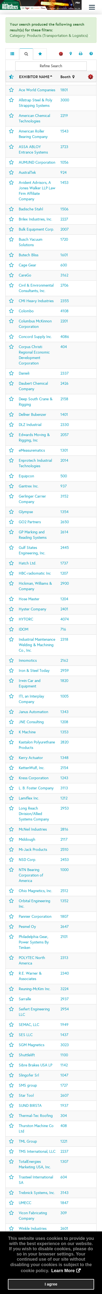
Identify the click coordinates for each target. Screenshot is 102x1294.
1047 (64, 1075)
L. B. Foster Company (36, 788)
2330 (64, 424)
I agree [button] (51, 1284)
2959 (64, 670)
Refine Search (51, 66)
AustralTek (27, 172)
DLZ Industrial (30, 424)
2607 (64, 1095)
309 (63, 1213)
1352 (64, 901)
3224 (64, 989)
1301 (64, 450)
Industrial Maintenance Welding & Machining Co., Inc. (37, 645)
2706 (64, 285)
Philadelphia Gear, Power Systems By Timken (34, 942)
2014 (64, 460)
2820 (64, 742)
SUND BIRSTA (30, 1105)
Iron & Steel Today (34, 670)
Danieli (24, 373)
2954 (64, 1009)
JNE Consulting (31, 722)
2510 (64, 849)
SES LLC (26, 1035)
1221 (63, 1141)
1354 (64, 512)
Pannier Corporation (35, 916)
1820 (64, 680)
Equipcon (26, 476)
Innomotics (28, 660)
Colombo (26, 311)
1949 (64, 1024)
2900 (64, 583)
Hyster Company (32, 609)
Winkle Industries (33, 1228)
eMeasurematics (32, 450)
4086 (64, 336)
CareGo (25, 275)
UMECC (25, 1203)
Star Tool (26, 1095)
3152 (64, 496)
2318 (64, 639)
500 (63, 476)
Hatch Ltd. (27, 563)
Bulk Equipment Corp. (36, 229)
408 (63, 1126)
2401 (64, 609)
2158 (64, 399)
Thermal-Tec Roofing (36, 1115)
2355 (64, 301)
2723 (64, 147)
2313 (64, 957)
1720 (64, 239)
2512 (64, 891)
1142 (64, 1065)
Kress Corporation (33, 778)
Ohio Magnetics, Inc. (35, 891)
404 (63, 347)
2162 (64, 660)
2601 (64, 1228)
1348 (64, 757)
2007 (64, 229)
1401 (64, 414)
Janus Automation (33, 712)
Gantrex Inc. (29, 486)
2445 (64, 547)
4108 (64, 311)
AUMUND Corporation (37, 162)
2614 (64, 532)
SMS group (28, 1085)
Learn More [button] (63, 1270)
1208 (64, 722)
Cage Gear (27, 265)
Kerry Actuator (31, 757)
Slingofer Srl (29, 1075)
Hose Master (29, 599)
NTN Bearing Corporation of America (31, 875)
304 (63, 1115)
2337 (64, 373)
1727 (64, 1085)
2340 (64, 973)
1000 (64, 869)
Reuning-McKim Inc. (35, 989)
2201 (64, 321)
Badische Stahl (31, 209)
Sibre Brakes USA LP (35, 1065)
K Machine (27, 732)
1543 (64, 131)
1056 (64, 162)
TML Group (28, 1141)
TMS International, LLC (37, 1151)
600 (63, 265)
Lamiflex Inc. (29, 798)
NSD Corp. (27, 859)
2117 (63, 839)
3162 (64, 275)
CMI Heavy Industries (36, 301)
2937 (64, 999)
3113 (64, 788)
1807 (64, 916)
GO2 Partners (30, 522)
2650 (64, 522)
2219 (64, 115)
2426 (64, 383)
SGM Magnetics (31, 1045)
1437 (64, 1035)
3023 (64, 1045)
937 (63, 486)
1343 (64, 712)
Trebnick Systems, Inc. (37, 1192)
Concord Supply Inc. (35, 336)
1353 (64, 732)
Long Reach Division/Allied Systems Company (34, 814)
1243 (64, 778)
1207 (64, 573)
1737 (64, 563)
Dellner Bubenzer (32, 414)
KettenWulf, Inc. (32, 768)
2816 (64, 829)
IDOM (23, 629)
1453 (64, 182)
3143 (64, 1192)
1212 (63, 798)
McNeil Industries (33, 829)
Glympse (26, 512)
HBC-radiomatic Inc (35, 573)
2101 (64, 936)
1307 (64, 1161)
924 (63, 172)
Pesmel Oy (27, 926)
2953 (64, 808)
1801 (64, 90)
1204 (64, 599)
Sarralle (25, 999)
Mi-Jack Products (33, 849)
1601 (64, 255)
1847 (64, 1203)
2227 (64, 219)
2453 (64, 859)
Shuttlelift (27, 1055)
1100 (64, 1055)
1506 (64, 209)
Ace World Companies (37, 90)
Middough (27, 839)
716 (63, 629)
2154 (64, 768)
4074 (64, 619)
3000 (64, 100)
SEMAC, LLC (29, 1024)
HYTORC (26, 619)
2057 (64, 435)
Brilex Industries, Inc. (35, 219)
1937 (64, 1105)
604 (63, 1177)
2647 (64, 926)
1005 (64, 696)
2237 (64, 1151)
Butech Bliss (28, 255)
